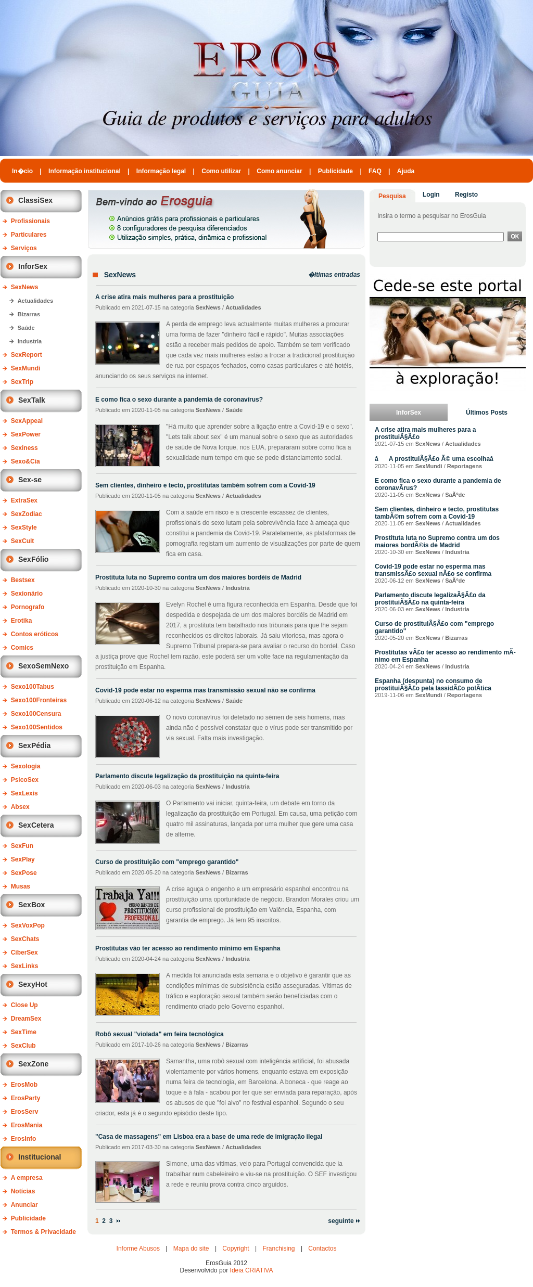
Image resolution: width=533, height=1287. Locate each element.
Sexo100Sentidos (36, 727)
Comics (22, 647)
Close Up (24, 1005)
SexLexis (24, 793)
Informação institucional (84, 171)
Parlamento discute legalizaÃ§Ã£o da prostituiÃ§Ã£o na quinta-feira (430, 598)
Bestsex (23, 580)
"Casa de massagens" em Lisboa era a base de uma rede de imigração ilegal (208, 1136)
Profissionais (30, 221)
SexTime (23, 1032)
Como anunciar (279, 171)
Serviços (24, 248)
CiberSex (24, 952)
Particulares (29, 234)
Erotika (21, 620)
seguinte (344, 1221)
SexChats (25, 939)
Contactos (322, 1248)
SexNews (25, 287)
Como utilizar (221, 171)
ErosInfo (23, 1138)
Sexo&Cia (25, 461)
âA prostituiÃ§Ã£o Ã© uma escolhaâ (439, 458)
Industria (30, 341)
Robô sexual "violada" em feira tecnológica (159, 1034)
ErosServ (25, 1111)
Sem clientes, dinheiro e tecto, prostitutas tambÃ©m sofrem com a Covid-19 (437, 513)
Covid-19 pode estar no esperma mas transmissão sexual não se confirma (205, 690)
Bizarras (29, 314)
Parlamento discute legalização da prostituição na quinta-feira (187, 776)
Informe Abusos (138, 1248)
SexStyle (24, 527)
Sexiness (24, 448)
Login (431, 194)
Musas (20, 886)
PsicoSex (25, 779)
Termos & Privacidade (43, 1231)
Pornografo (28, 607)
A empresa (27, 1177)
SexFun (22, 846)
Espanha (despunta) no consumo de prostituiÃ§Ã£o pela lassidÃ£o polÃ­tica (433, 684)
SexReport (26, 354)
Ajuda (405, 171)
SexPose (24, 873)
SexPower (26, 434)
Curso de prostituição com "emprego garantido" (166, 862)
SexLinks (25, 966)
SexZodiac (26, 514)
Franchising (279, 1248)
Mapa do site (191, 1248)
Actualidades (35, 301)
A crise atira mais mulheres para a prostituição (164, 297)
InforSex (408, 412)
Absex (20, 806)
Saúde (26, 328)
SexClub (23, 1045)
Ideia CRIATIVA (251, 1270)
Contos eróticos (34, 634)
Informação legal (161, 171)
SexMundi (26, 368)
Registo (466, 194)
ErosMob (24, 1084)
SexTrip (22, 381)
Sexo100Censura (36, 713)
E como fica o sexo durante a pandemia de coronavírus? (179, 399)
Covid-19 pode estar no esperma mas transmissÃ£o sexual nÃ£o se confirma (433, 570)
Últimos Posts (486, 412)
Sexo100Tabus (32, 686)
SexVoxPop (28, 925)
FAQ (375, 171)
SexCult (22, 541)
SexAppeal (27, 420)
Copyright (235, 1248)
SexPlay (23, 859)
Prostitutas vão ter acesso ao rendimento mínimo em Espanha (187, 948)
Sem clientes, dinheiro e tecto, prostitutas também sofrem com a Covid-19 (205, 485)
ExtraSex (24, 500)
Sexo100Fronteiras (39, 700)
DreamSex (26, 1018)
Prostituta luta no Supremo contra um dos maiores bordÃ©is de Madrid (437, 541)
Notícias (23, 1191)
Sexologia (26, 766)
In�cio (22, 171)
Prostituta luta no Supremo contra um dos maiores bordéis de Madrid (198, 577)
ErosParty (26, 1098)
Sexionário (27, 593)
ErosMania (27, 1125)
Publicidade (335, 171)
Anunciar (24, 1204)
